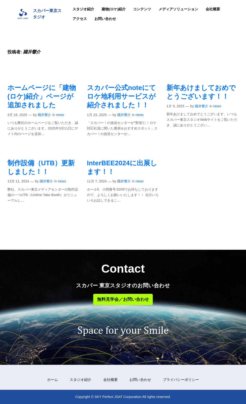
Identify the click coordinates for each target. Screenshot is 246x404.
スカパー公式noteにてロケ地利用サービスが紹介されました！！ (121, 96)
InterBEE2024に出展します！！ (122, 167)
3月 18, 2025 (17, 115)
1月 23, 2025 (97, 115)
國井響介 (44, 115)
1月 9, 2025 (175, 106)
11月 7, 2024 (97, 181)
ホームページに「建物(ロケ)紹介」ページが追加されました (41, 96)
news (60, 115)
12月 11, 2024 (18, 181)
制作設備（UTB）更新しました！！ (41, 167)
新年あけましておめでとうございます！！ (201, 92)
